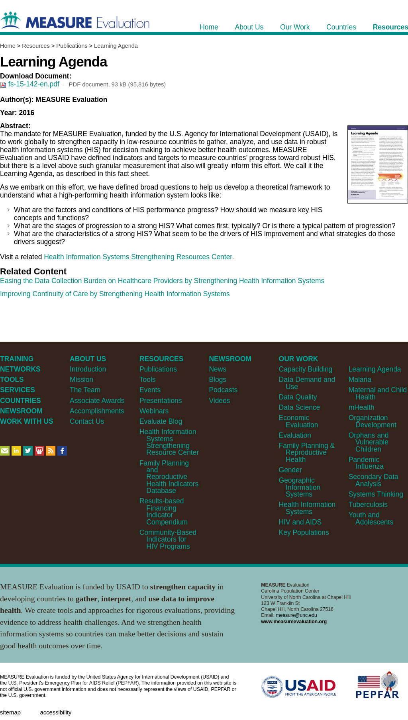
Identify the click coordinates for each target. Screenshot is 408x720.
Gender (290, 470)
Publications (71, 46)
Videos (219, 401)
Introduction (88, 369)
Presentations (160, 401)
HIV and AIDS (300, 522)
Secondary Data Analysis (373, 480)
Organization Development (372, 421)
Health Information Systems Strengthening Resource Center (169, 442)
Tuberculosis (368, 505)
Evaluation (295, 435)
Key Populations (304, 532)
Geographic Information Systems (300, 487)
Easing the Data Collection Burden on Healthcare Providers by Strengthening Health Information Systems (162, 281)
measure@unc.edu (296, 615)
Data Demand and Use (307, 383)
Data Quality (298, 397)
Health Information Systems (307, 508)
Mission (81, 379)
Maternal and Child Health (378, 393)
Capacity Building (306, 369)
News (217, 369)
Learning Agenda (116, 46)
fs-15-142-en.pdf (30, 84)
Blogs (217, 379)
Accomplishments (97, 411)
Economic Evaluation (298, 421)
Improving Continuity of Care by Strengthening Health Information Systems (115, 294)
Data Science (299, 407)
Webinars (154, 411)
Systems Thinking (376, 494)
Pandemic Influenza (366, 463)
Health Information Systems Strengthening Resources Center (138, 257)
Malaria (360, 379)
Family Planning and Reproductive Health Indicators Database (168, 477)
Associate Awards (97, 401)
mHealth (362, 407)
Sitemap (10, 712)
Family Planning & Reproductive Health (307, 453)
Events (150, 390)
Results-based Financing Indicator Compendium (163, 511)
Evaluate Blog (160, 421)
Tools (147, 379)
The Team (85, 390)
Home (8, 46)
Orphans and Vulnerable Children (369, 442)
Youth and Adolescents (371, 518)
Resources (35, 46)
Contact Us (87, 421)
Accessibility (55, 712)
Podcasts (223, 390)
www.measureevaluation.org (294, 621)
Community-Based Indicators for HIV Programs (167, 539)
